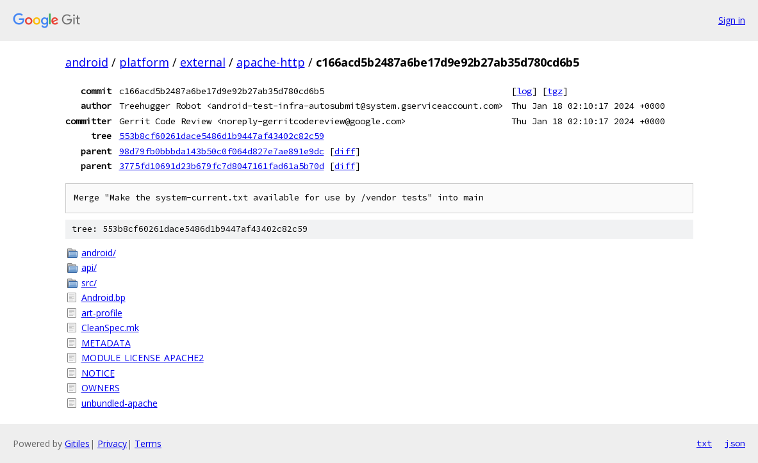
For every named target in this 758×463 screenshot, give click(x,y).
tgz (555, 91)
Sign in (731, 20)
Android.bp (103, 297)
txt (704, 443)
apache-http (270, 62)
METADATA (106, 343)
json (735, 443)
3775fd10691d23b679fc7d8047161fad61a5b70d (221, 166)
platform (144, 62)
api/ (89, 267)
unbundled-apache (119, 403)
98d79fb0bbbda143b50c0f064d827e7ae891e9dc (221, 151)
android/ (98, 253)
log (524, 91)
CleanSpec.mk (110, 327)
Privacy (112, 443)
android (86, 62)
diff (344, 151)
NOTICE (98, 373)
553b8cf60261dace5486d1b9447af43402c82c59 (221, 136)
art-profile (101, 313)
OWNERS (100, 388)
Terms (148, 443)
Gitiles (77, 443)
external (203, 62)
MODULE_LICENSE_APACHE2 (142, 358)
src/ (89, 283)
